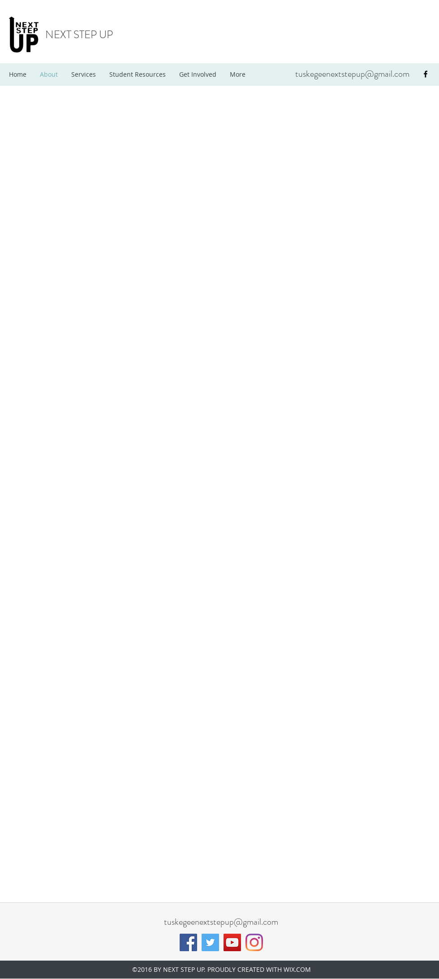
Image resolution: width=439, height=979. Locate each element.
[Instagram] (254, 942)
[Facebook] (188, 942)
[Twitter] (210, 942)
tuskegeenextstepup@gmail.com (352, 73)
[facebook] (425, 74)
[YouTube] (232, 942)
